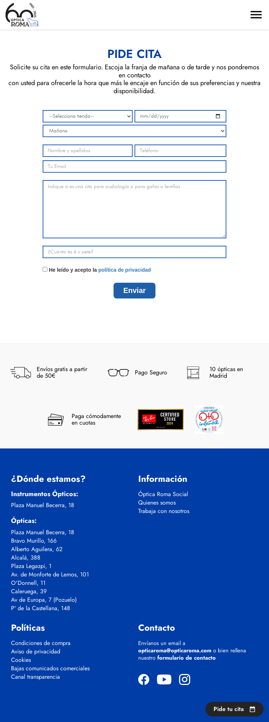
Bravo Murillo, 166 (34, 541)
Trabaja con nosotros (163, 511)
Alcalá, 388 (25, 557)
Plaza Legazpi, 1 (31, 566)
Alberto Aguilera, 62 (36, 549)
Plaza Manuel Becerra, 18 (42, 505)
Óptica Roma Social (163, 494)
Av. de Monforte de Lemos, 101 (50, 574)
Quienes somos (157, 502)
